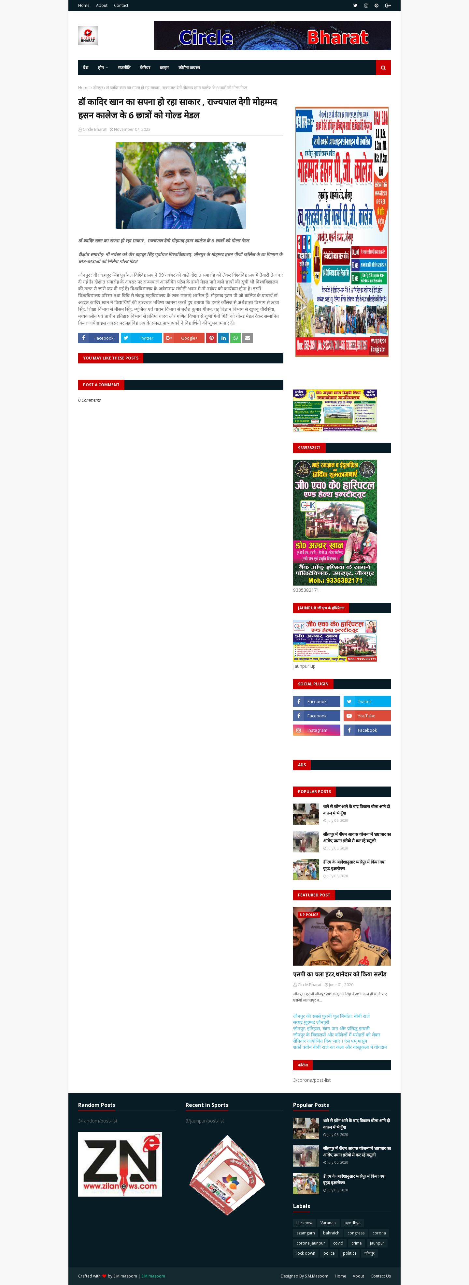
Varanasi (328, 1223)
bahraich (331, 1233)
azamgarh (305, 1233)
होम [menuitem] (101, 67)
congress (356, 1233)
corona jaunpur (310, 1243)
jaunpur (377, 1243)
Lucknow (304, 1223)
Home (84, 5)
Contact (121, 5)
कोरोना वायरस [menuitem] (189, 67)
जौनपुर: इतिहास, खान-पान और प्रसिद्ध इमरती (331, 1028)
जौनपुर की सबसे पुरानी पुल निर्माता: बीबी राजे (331, 1016)
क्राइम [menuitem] (164, 67)
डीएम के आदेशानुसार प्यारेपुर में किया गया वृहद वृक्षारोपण (354, 865)
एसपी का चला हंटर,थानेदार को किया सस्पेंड (339, 974)
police (329, 1253)
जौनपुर (98, 87)
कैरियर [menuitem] (145, 67)
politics (349, 1253)
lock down (305, 1253)
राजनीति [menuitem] (124, 67)
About (101, 5)
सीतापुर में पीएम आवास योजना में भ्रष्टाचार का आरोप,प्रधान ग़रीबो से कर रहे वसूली (357, 837)
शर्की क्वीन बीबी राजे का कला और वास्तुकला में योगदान (340, 1047)
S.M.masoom (125, 1276)
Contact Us (381, 1276)
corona (379, 1233)
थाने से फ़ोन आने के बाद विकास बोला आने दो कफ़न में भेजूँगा (356, 809)
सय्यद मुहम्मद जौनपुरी (311, 1022)
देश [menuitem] (85, 67)
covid (338, 1243)
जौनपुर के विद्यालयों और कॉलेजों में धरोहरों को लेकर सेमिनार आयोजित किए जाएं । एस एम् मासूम (336, 1038)
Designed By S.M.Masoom (304, 1276)
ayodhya (353, 1223)
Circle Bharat (95, 129)
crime (356, 1243)
